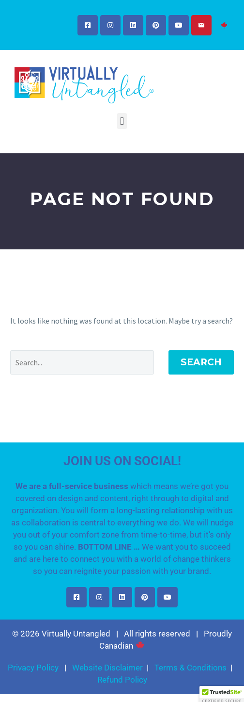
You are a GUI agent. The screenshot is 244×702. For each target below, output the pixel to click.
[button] (121, 121)
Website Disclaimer (107, 667)
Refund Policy (122, 680)
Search (201, 362)
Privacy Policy (33, 667)
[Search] (82, 362)
